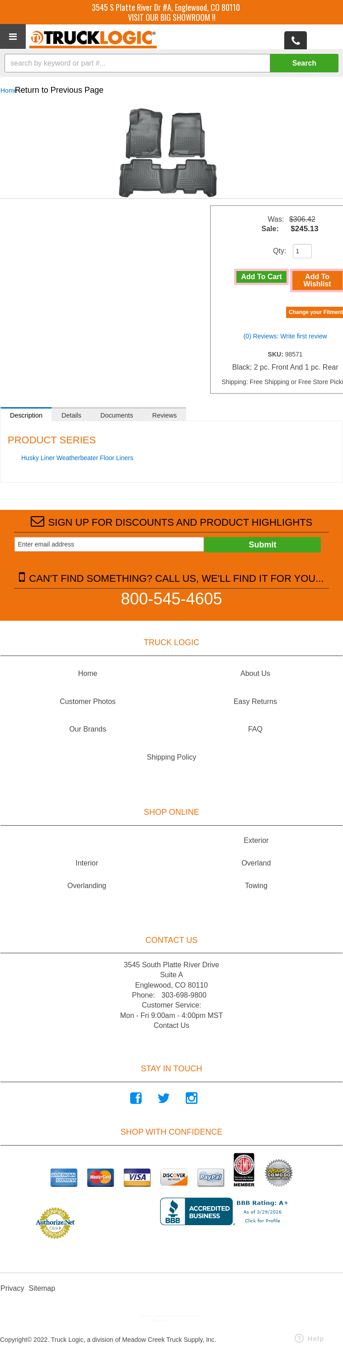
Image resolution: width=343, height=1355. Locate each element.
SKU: (276, 354)
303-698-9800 (184, 995)
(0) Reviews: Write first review (285, 336)
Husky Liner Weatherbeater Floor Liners (77, 457)
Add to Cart (261, 277)
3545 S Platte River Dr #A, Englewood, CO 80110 (166, 7)
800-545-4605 (171, 598)
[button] (171, 63)
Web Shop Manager (179, 1320)
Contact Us (171, 1025)
